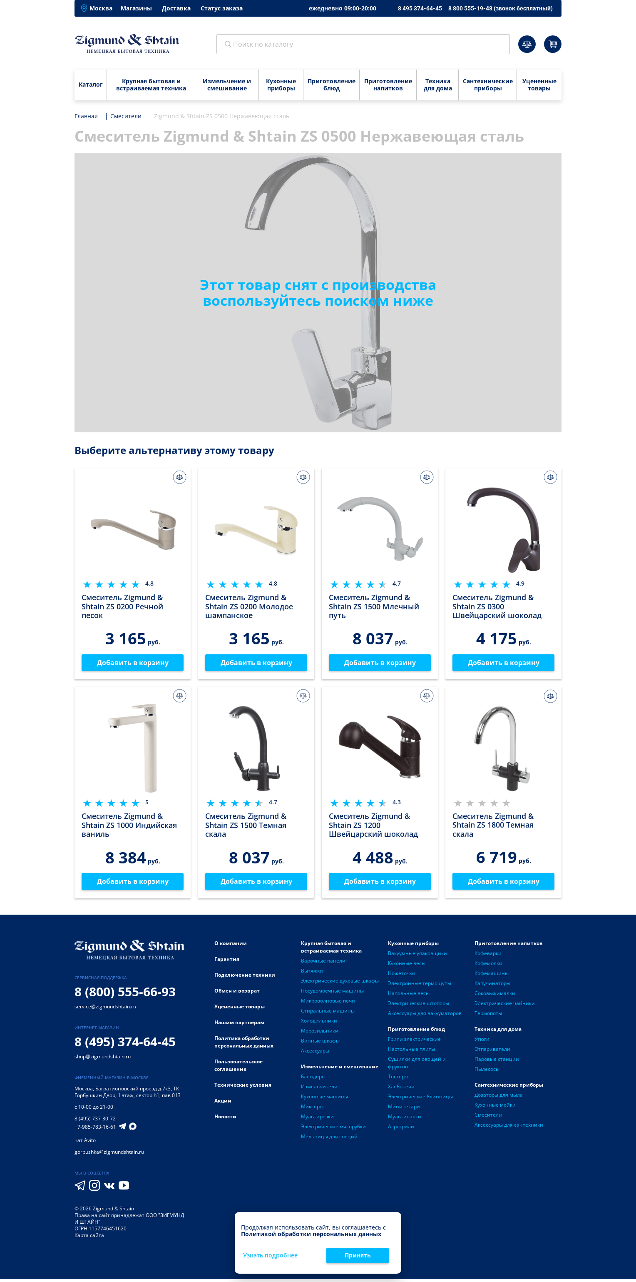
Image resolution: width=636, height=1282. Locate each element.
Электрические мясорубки (333, 1129)
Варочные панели (323, 963)
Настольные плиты (411, 1051)
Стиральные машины (328, 1013)
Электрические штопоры (418, 1006)
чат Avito (85, 1143)
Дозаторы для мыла (499, 1097)
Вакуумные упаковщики (417, 956)
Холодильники (319, 1023)
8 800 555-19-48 (500, 8)
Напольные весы (409, 996)
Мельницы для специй (329, 1139)
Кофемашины (492, 976)
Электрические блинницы (420, 1099)
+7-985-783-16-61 (95, 1130)
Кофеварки (488, 956)
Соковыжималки (495, 996)
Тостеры (398, 1079)
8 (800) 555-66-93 (125, 994)
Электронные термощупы (419, 986)
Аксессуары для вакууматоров (425, 1016)
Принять (358, 1255)
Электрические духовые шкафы (340, 983)
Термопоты (488, 1016)
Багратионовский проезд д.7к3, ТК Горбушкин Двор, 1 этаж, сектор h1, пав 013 (128, 1095)
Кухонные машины (324, 1099)
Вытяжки (312, 973)
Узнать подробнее (270, 1255)
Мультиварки (404, 1119)
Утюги (482, 1041)
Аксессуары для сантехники (509, 1127)
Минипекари (404, 1109)
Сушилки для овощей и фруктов (417, 1065)
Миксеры (312, 1109)
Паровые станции (497, 1061)
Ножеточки (401, 976)
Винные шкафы (320, 1043)
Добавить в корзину (132, 663)
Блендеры (313, 1079)
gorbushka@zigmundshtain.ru (109, 1154)
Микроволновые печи (328, 1003)
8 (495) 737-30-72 (95, 1121)
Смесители (488, 1117)
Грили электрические (414, 1041)
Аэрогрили (401, 1129)
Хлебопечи (401, 1089)
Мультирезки (317, 1119)
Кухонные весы (406, 966)
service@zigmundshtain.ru (105, 1009)
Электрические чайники (505, 1006)
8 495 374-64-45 (420, 8)
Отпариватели (492, 1051)
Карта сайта (89, 1238)
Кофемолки (488, 966)
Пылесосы (487, 1071)
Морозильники (319, 1033)
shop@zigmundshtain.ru (103, 1059)
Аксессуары (315, 1053)
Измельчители (319, 1089)
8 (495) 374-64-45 (125, 1044)
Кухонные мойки (495, 1107)
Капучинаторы (492, 986)
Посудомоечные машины (332, 993)
